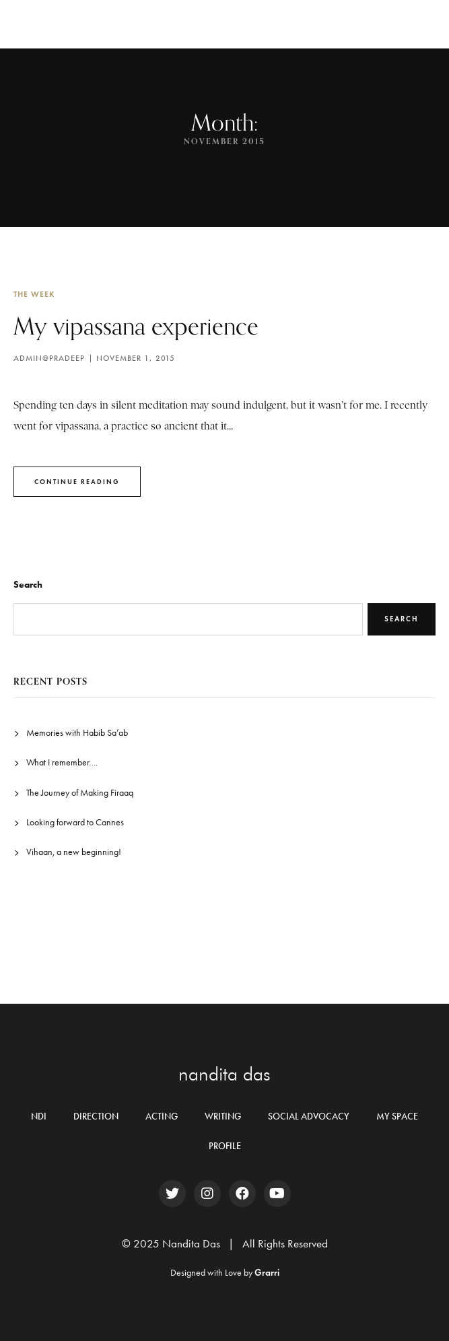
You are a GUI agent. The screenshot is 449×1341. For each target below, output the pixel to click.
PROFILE (225, 1146)
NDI (38, 1116)
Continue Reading (77, 481)
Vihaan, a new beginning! (73, 852)
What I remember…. (62, 762)
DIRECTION (95, 1116)
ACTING (161, 1116)
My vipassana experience (135, 325)
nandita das (224, 1073)
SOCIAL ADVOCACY (308, 1116)
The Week (34, 294)
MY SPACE (397, 1116)
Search (27, 584)
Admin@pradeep (49, 358)
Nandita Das (65, 24)
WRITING (223, 1116)
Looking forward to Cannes (75, 822)
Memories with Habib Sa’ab (77, 732)
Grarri (266, 1272)
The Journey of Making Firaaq (79, 792)
